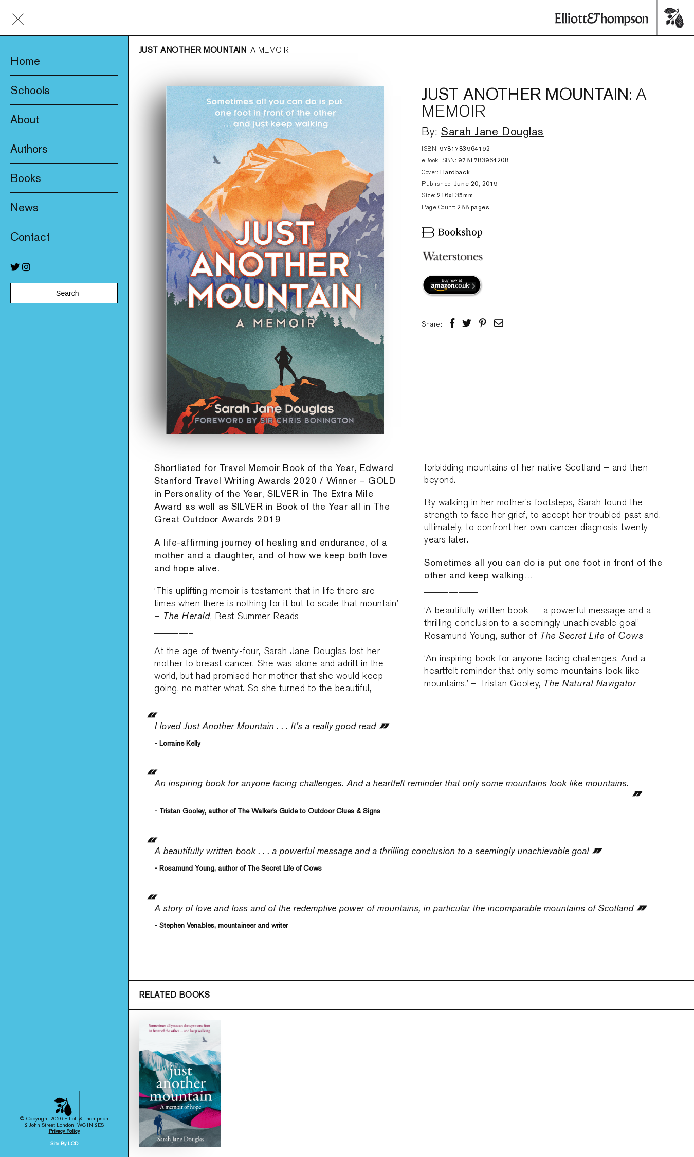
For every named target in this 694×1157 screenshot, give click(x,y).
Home (25, 60)
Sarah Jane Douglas (492, 131)
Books (25, 178)
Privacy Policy (64, 1015)
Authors (29, 148)
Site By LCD (64, 1027)
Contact (30, 236)
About (24, 119)
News (24, 207)
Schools (30, 90)
